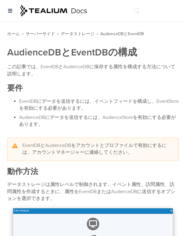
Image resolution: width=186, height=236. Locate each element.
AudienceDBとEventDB (122, 33)
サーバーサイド (40, 33)
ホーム (13, 33)
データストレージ (77, 33)
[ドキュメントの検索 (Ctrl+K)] (136, 11)
